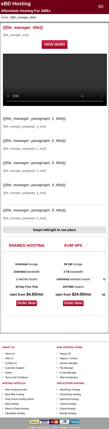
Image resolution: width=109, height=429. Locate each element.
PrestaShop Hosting (70, 394)
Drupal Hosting (67, 408)
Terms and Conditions (16, 377)
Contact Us (11, 363)
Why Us (9, 358)
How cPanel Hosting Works (19, 399)
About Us (10, 353)
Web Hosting (12, 404)
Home (4, 17)
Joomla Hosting (68, 404)
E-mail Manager (68, 372)
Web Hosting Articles (16, 389)
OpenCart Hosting (69, 399)
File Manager (66, 368)
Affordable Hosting (15, 413)
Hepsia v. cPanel (68, 358)
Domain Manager (69, 363)
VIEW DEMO (54, 44)
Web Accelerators (69, 377)
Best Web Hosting (14, 394)
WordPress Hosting (70, 389)
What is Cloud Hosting (17, 408)
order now (26, 303)
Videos (8, 372)
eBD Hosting (16, 3)
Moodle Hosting (68, 413)
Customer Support (14, 368)
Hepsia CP (65, 353)
